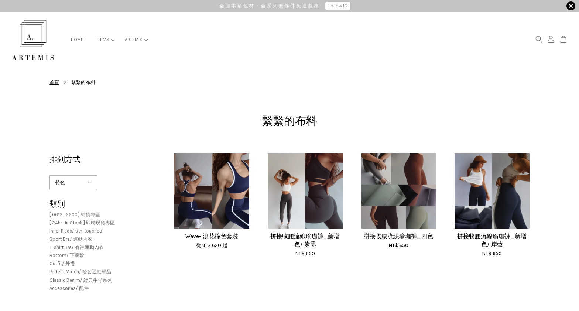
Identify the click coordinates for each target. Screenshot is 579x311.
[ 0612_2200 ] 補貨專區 (74, 214)
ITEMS (105, 39)
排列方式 (64, 159)
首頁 (54, 82)
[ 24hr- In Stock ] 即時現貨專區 (82, 223)
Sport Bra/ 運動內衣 (70, 239)
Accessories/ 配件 (69, 288)
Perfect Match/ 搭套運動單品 (80, 271)
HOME (77, 39)
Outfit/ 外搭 (62, 263)
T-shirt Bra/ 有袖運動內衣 (76, 247)
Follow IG (337, 6)
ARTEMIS (136, 39)
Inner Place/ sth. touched (75, 231)
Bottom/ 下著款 (66, 255)
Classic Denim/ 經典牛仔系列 (80, 280)
